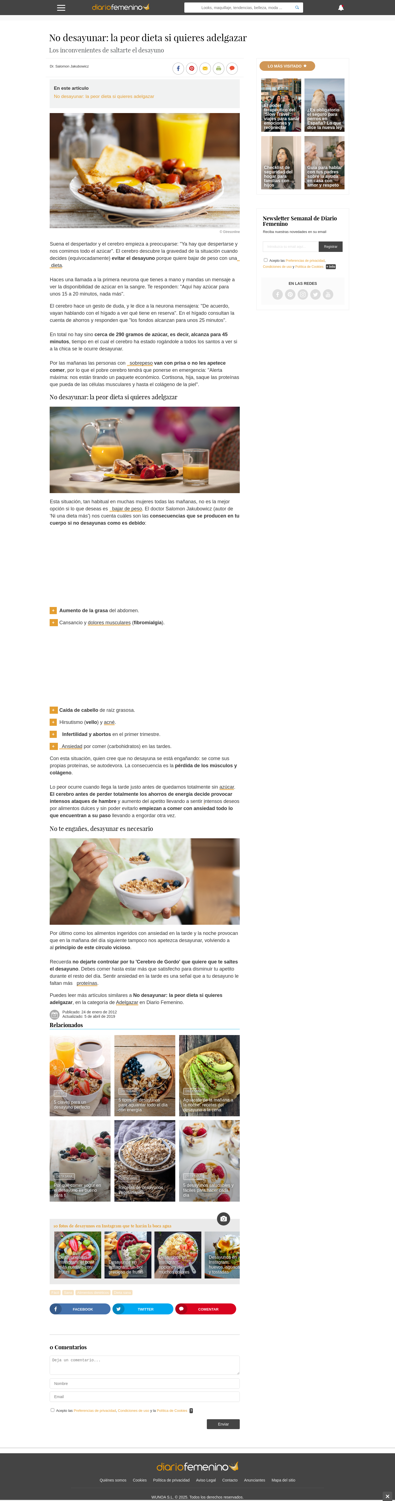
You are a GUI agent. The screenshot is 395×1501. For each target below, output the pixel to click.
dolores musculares (109, 622)
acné (109, 722)
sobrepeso (140, 363)
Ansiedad (70, 746)
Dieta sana (129, 1091)
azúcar (226, 787)
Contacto (230, 1480)
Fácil (55, 1293)
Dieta (60, 1093)
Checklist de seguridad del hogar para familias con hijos (278, 176)
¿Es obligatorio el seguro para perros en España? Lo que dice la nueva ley (324, 119)
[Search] (297, 7)
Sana (68, 1293)
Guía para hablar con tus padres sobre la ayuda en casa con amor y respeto (324, 176)
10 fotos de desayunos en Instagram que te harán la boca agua (112, 1226)
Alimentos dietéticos (93, 1293)
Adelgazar (127, 1002)
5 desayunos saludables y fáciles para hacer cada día (208, 1190)
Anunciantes (254, 1480)
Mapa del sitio (283, 1480)
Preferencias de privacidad (95, 1411)
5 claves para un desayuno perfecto (72, 1104)
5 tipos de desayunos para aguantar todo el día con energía (143, 1105)
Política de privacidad (171, 1480)
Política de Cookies (172, 1411)
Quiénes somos (113, 1480)
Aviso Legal (206, 1480)
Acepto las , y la (122, 1411)
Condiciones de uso (134, 1411)
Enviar (223, 1424)
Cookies (140, 1480)
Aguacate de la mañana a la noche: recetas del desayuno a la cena (208, 1105)
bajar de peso (125, 508)
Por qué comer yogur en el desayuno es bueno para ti (77, 1190)
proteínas (87, 983)
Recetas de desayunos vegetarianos (141, 1190)
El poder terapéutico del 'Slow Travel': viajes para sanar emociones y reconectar (282, 116)
